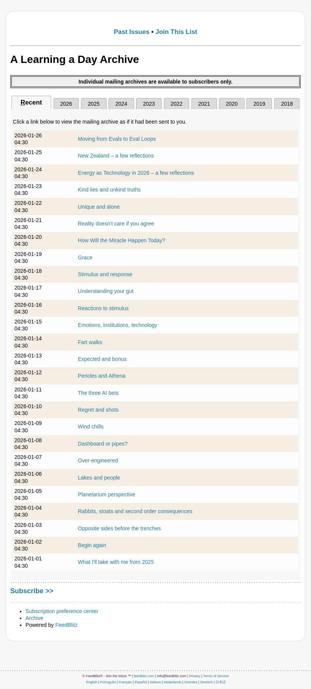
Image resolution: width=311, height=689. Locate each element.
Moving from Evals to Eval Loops (117, 139)
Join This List (177, 31)
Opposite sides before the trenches (119, 528)
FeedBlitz (66, 625)
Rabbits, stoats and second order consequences (135, 511)
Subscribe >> (31, 591)
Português (108, 682)
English (91, 682)
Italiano (155, 682)
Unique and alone (99, 207)
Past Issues (132, 31)
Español (140, 682)
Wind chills (91, 426)
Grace (85, 257)
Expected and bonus (102, 359)
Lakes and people (99, 478)
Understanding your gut (106, 291)
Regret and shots (98, 410)
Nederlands (172, 682)
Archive (35, 618)
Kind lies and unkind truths (109, 190)
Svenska (191, 682)
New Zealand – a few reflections (116, 156)
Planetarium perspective (106, 494)
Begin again (92, 545)
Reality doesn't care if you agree (116, 224)
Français (125, 682)
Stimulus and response (105, 274)
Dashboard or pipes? (103, 444)
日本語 (220, 682)
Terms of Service (216, 676)
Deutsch (206, 682)
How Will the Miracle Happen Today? (121, 240)
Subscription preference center (62, 611)
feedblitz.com (144, 676)
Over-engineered (98, 460)
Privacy (195, 676)
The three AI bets (98, 393)
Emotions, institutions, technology (117, 325)
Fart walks (90, 342)
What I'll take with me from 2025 (116, 562)
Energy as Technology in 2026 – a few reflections (136, 173)
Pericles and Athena (102, 376)
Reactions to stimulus (103, 308)
